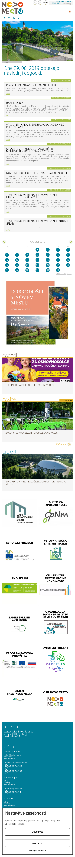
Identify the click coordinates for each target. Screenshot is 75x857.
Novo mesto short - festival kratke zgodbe (37, 173)
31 (58, 270)
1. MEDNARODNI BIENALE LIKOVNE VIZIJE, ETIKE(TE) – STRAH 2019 (32, 196)
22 (37, 265)
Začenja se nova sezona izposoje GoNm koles (32, 432)
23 (48, 265)
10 (58, 255)
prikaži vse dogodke (63, 273)
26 (7, 270)
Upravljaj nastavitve (37, 850)
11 (68, 255)
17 (58, 260)
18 (68, 260)
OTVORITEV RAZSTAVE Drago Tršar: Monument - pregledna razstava (30, 150)
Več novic (61, 444)
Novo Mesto (18, 8)
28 (27, 270)
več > (8, 94)
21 (27, 265)
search (35, 2)
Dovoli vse (37, 831)
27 (17, 270)
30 (48, 270)
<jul (4, 242)
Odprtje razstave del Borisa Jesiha (31, 85)
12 (7, 260)
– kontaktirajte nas (61, 3)
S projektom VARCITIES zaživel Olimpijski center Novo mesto (36, 482)
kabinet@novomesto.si (15, 788)
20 (17, 265)
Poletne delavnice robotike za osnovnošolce (31, 385)
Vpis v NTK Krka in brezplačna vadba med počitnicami (35, 126)
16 (48, 260)
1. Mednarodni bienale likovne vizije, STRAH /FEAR (37, 222)
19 (7, 265)
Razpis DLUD (14, 103)
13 (17, 260)
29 (37, 270)
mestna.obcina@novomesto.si (17, 763)
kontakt (40, 2)
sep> (71, 242)
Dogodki (7, 62)
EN (45, 2)
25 (68, 265)
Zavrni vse (37, 843)
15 (37, 260)
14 (27, 260)
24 (58, 265)
